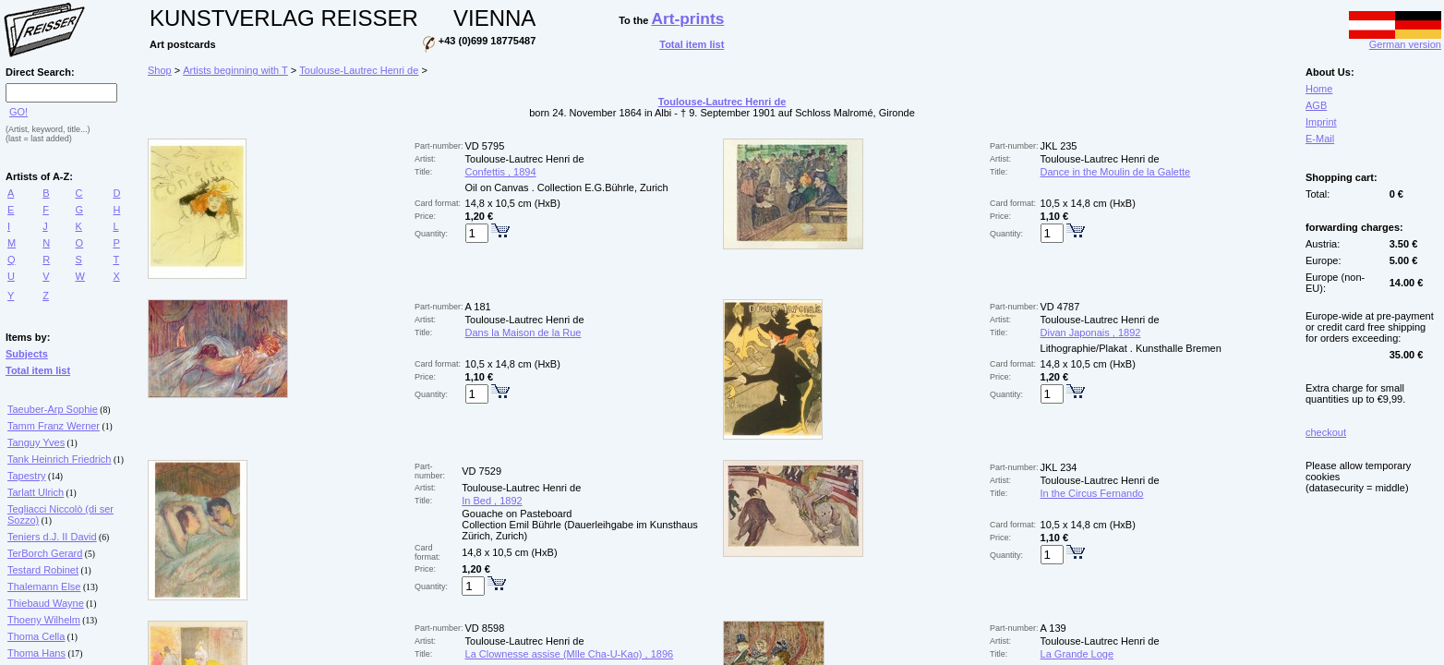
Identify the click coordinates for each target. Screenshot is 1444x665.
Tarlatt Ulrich (35, 492)
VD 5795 (485, 145)
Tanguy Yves (36, 442)
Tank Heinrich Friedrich (59, 459)
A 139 (1053, 628)
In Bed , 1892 (492, 500)
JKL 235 (1059, 145)
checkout (1326, 432)
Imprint (1321, 121)
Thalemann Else (44, 586)
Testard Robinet (42, 569)
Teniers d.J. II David (52, 536)
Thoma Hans (36, 653)
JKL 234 (1059, 467)
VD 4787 (1060, 306)
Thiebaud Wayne (45, 603)
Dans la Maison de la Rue (523, 332)
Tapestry (26, 475)
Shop (160, 70)
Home (1319, 88)
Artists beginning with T (235, 70)
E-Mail (1320, 138)
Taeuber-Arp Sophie (52, 409)
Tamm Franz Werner (53, 425)
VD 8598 (485, 628)
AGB (1316, 105)
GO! (18, 111)
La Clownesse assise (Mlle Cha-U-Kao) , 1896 (569, 653)
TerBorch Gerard (44, 553)
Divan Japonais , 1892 (1091, 332)
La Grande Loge (1077, 653)
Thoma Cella (36, 636)
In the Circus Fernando (1092, 493)
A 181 (478, 306)
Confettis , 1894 (500, 171)
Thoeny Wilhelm (43, 619)
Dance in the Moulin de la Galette (1116, 171)
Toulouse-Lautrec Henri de (358, 70)
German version (1395, 40)
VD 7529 (481, 471)
